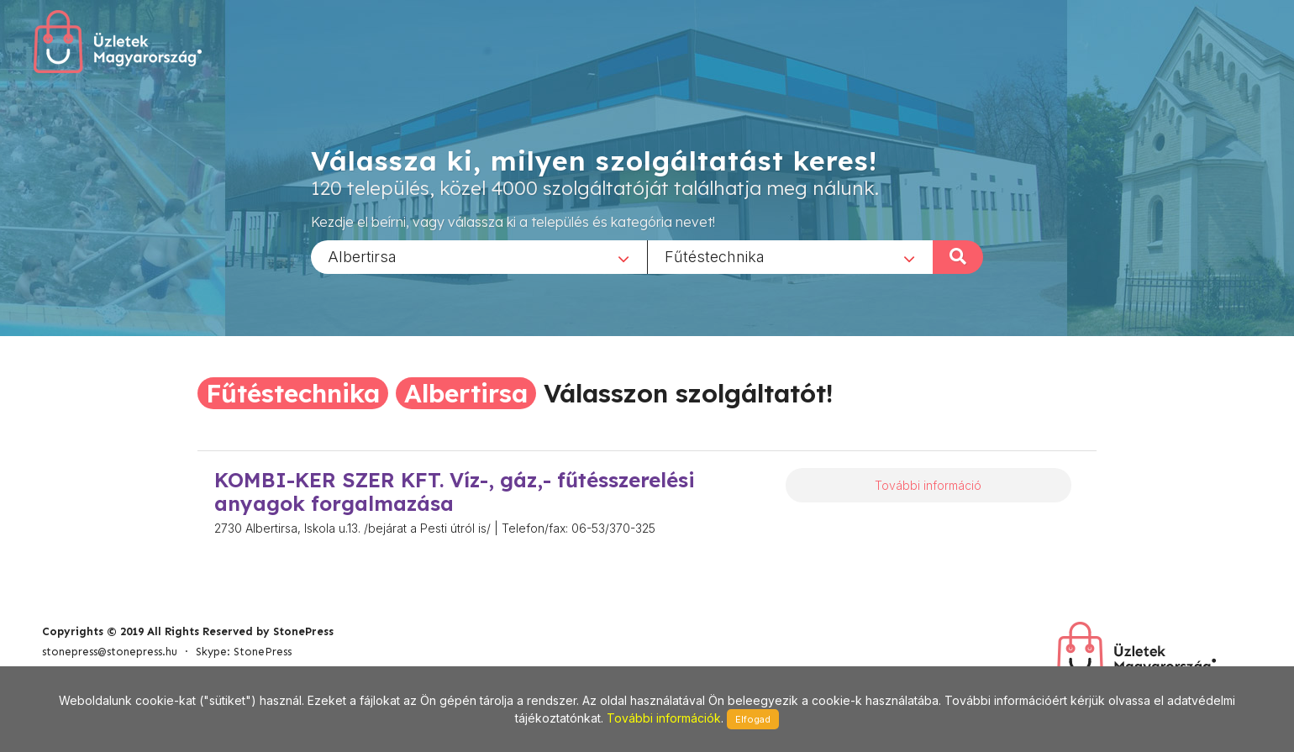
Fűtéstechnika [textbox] (715, 256)
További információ (928, 485)
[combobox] (479, 256)
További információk (664, 718)
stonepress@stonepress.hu (109, 651)
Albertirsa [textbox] (362, 256)
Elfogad (753, 719)
